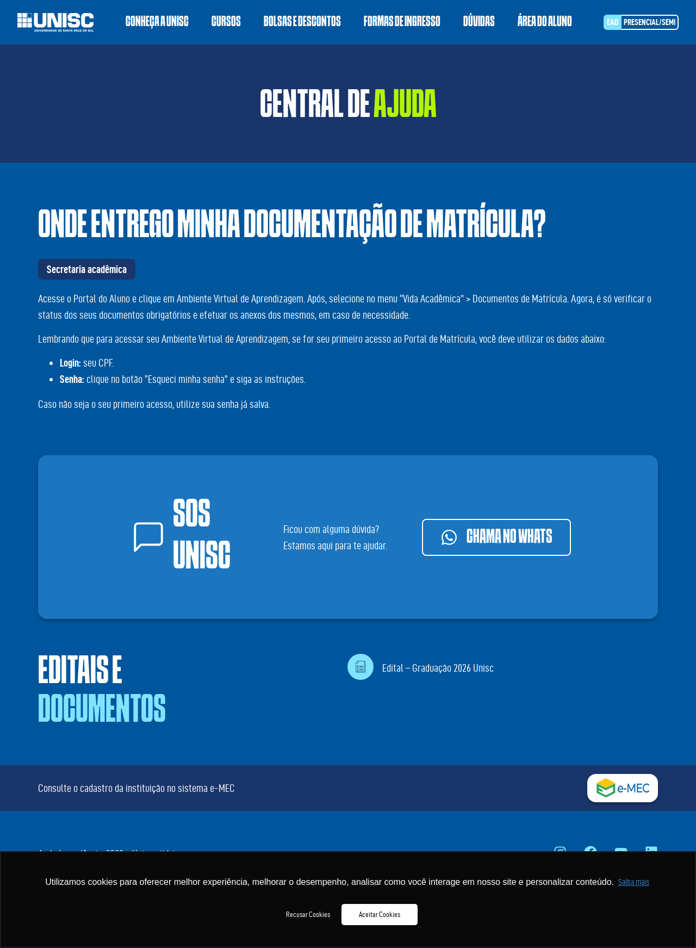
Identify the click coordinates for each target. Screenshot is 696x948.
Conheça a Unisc (157, 22)
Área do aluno (545, 22)
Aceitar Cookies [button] (379, 914)
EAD (612, 22)
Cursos (226, 22)
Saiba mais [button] (633, 882)
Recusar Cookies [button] (308, 914)
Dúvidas (479, 22)
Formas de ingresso (402, 22)
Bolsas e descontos (302, 22)
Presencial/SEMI (649, 22)
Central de (348, 108)
